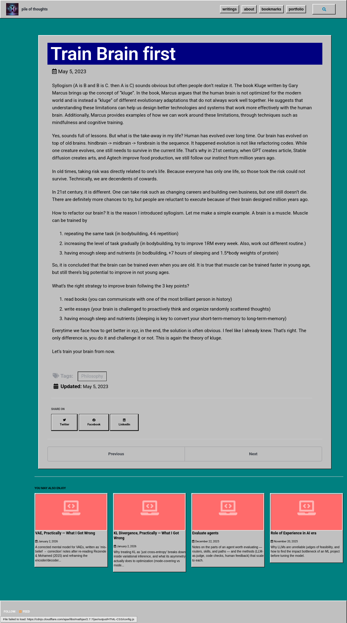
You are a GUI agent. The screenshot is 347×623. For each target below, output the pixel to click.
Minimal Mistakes (58, 613)
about (247, 9)
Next (253, 452)
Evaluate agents (205, 529)
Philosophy (94, 379)
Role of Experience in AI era (293, 529)
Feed (23, 606)
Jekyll (42, 613)
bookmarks (269, 9)
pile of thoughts (35, 9)
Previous (116, 452)
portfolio (294, 9)
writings (228, 9)
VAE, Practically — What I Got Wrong (65, 529)
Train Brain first (113, 54)
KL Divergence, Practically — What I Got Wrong (146, 531)
